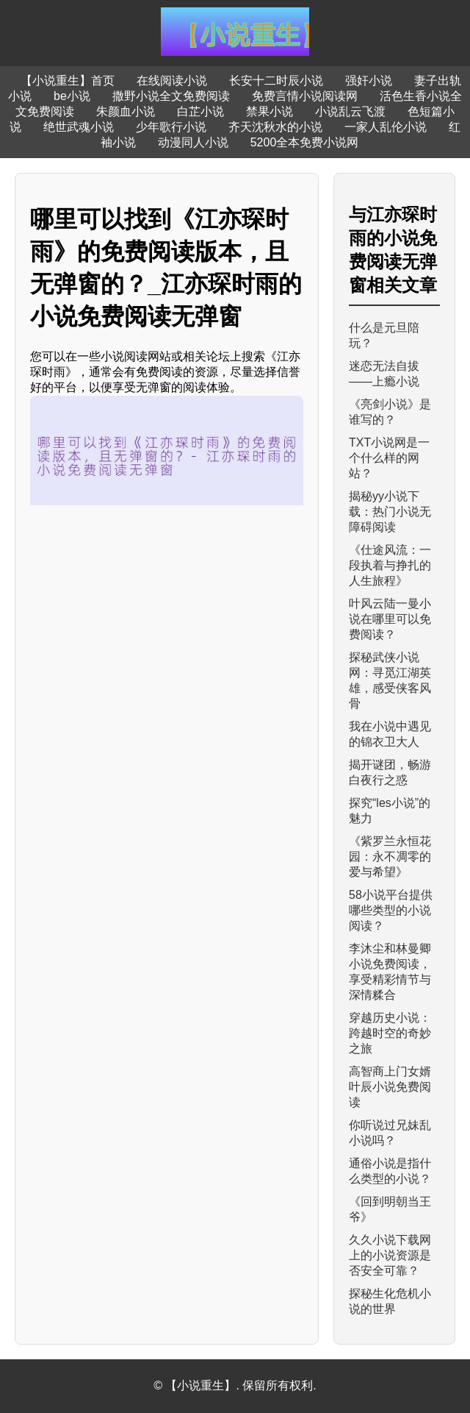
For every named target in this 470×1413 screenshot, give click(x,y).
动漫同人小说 (193, 142)
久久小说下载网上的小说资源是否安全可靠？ (390, 1255)
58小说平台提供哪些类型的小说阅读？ (391, 910)
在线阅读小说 (172, 80)
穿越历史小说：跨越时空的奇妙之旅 (390, 1033)
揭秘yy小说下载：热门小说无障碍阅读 (390, 511)
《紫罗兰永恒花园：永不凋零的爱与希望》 (390, 856)
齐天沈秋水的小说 (275, 127)
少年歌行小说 (171, 127)
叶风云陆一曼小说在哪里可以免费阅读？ (390, 619)
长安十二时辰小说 (276, 80)
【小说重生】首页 (68, 80)
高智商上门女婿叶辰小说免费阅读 (390, 1086)
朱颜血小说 (125, 111)
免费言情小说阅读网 (305, 96)
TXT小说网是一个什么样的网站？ (389, 458)
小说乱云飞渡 (350, 111)
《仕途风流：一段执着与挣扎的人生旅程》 (390, 565)
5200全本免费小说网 (304, 142)
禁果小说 (269, 111)
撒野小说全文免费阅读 (171, 96)
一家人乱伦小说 (385, 127)
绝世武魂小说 (78, 127)
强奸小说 (368, 80)
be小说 (72, 96)
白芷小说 (200, 111)
